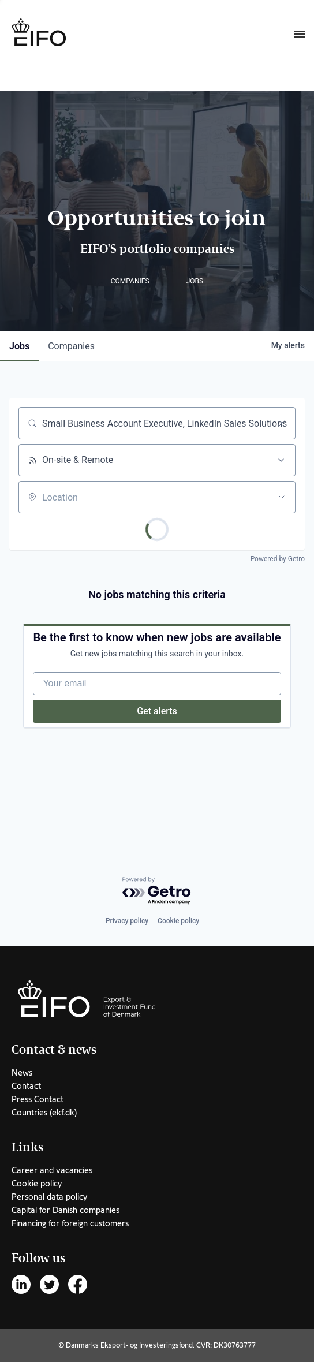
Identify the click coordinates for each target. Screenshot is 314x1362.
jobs (19, 346)
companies (71, 346)
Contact (26, 1086)
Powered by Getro (278, 559)
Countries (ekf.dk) (44, 1112)
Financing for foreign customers (70, 1223)
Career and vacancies (52, 1170)
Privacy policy (127, 921)
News (22, 1072)
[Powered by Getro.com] (157, 891)
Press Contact (37, 1099)
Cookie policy (178, 921)
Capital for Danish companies (65, 1210)
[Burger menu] (299, 33)
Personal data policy (49, 1196)
